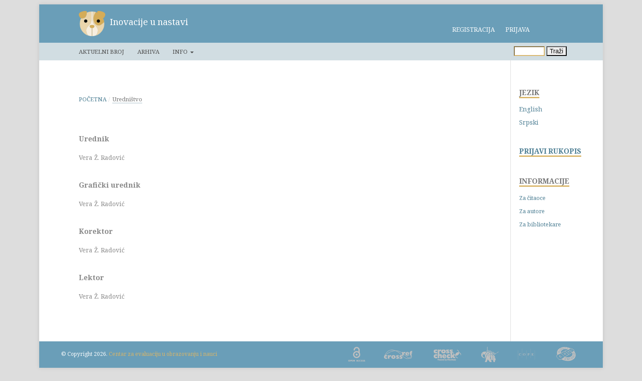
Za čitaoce (532, 198)
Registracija (473, 29)
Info (181, 51)
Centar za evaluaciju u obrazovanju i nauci (163, 354)
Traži (557, 51)
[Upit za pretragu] (529, 51)
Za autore (532, 211)
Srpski (529, 122)
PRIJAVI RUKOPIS (550, 151)
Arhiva (148, 51)
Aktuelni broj (101, 51)
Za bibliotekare (540, 224)
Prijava (517, 29)
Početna (93, 99)
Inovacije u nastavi (149, 22)
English (530, 109)
